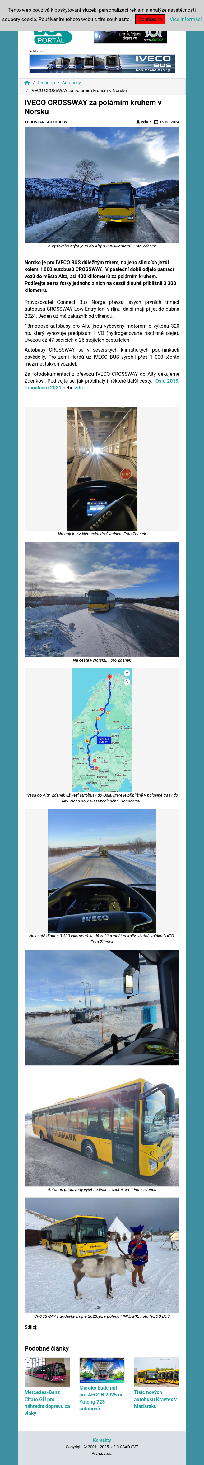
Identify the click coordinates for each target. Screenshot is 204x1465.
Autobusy (71, 83)
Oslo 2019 (166, 381)
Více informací (186, 19)
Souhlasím (150, 19)
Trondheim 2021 (43, 388)
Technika (46, 83)
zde (79, 388)
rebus (144, 121)
